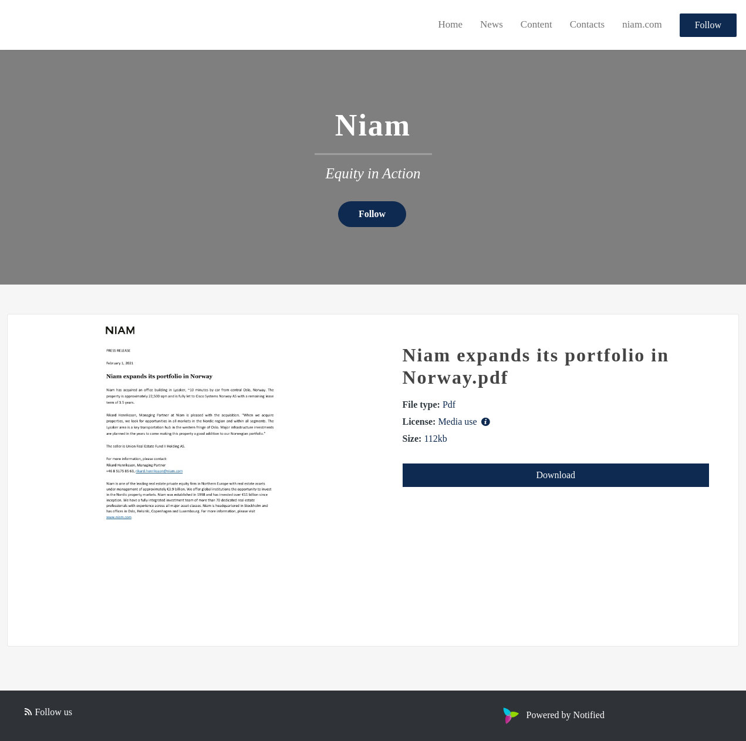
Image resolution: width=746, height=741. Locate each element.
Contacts (587, 24)
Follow (708, 25)
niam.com (642, 24)
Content (536, 24)
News (491, 24)
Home (450, 24)
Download (555, 475)
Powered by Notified (552, 715)
